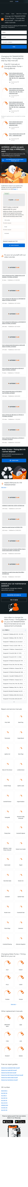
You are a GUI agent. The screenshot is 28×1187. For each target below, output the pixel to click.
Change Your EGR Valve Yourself (8, 1072)
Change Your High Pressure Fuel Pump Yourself (12, 1075)
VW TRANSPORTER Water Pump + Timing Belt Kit (15, 160)
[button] (14, 200)
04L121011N (4, 1103)
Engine (12, 13)
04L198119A (4, 1098)
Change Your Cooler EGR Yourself (9, 1070)
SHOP (11, 1)
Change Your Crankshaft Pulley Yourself (10, 1068)
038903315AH (4, 1105)
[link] (14, 78)
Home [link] (2, 13)
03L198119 (4, 1095)
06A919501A (4, 1090)
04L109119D (4, 1110)
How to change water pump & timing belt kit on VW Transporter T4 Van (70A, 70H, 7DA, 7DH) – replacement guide (16, 91)
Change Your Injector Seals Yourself (9, 1077)
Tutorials (7, 13)
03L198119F (4, 1100)
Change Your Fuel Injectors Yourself (9, 1080)
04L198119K (4, 1093)
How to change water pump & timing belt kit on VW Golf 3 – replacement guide (16, 123)
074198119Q (4, 1107)
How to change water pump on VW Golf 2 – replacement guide (17, 134)
